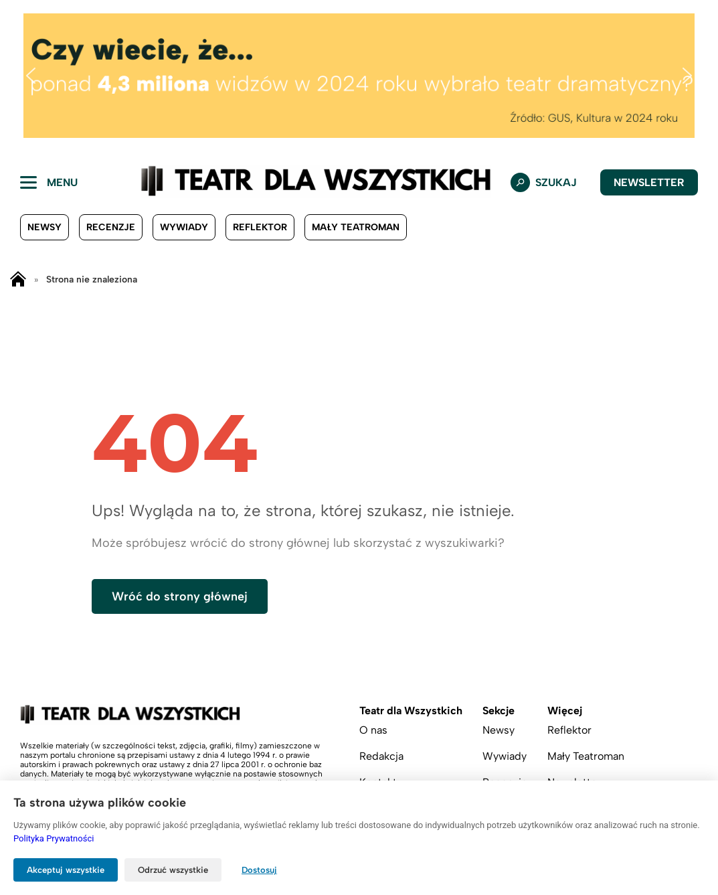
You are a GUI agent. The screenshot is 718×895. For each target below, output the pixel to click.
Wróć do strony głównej (180, 596)
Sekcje (498, 710)
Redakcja (381, 756)
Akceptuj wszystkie (65, 870)
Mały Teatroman (355, 227)
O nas (373, 730)
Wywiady (184, 227)
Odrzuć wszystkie (173, 870)
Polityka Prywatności (53, 838)
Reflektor (260, 227)
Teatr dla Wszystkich (410, 710)
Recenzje (110, 227)
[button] (30, 75)
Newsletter (649, 182)
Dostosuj (259, 870)
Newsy (44, 227)
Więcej (564, 710)
